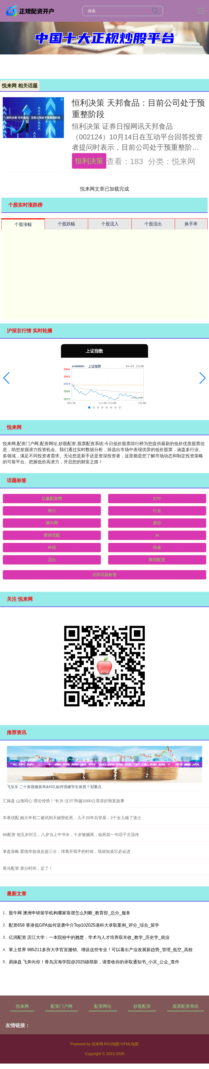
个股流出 (153, 224)
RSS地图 (111, 1044)
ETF (157, 498)
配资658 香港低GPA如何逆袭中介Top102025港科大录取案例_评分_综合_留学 (84, 925)
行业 (157, 510)
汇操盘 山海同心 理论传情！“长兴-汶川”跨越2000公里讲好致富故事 (63, 800)
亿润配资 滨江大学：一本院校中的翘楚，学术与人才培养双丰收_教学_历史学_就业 (89, 937)
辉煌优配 (52, 535)
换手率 (191, 224)
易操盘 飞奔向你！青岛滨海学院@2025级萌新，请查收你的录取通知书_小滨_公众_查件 (94, 962)
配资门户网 (61, 1006)
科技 (52, 547)
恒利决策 (89, 161)
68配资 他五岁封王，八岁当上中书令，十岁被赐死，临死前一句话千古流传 (71, 834)
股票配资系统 (186, 1006)
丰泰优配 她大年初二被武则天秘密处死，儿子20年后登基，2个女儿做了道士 (72, 817)
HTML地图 (130, 1044)
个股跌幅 (66, 224)
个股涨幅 (23, 224)
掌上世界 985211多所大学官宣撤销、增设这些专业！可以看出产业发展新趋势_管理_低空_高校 (101, 949)
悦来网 (22, 1006)
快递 (157, 547)
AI (157, 535)
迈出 (52, 559)
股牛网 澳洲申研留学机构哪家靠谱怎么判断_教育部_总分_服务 (69, 913)
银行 (52, 510)
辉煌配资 (157, 559)
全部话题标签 (104, 574)
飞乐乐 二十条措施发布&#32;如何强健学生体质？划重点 (54, 787)
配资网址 (103, 1006)
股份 (157, 522)
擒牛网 (52, 522)
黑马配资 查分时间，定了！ (28, 868)
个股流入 (110, 224)
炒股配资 (142, 1006)
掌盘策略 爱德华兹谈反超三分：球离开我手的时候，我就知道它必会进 (66, 851)
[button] (6, 378)
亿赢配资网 (52, 498)
